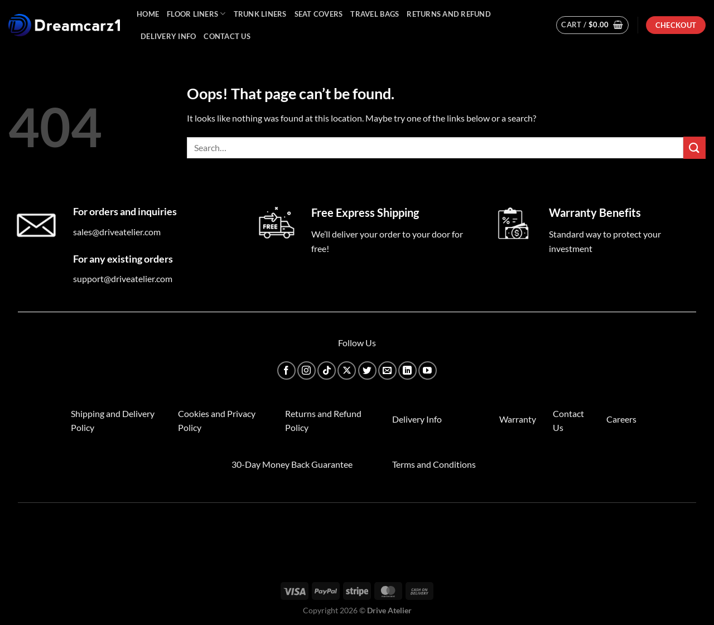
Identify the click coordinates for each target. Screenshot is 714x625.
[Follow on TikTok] (326, 370)
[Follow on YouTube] (427, 370)
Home (148, 13)
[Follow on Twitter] (367, 370)
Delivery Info (168, 36)
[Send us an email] (387, 370)
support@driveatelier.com (122, 278)
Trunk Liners (260, 13)
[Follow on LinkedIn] (407, 370)
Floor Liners (196, 13)
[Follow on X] (346, 370)
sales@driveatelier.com (117, 231)
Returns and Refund (449, 13)
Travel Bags (374, 13)
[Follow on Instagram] (306, 370)
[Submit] (694, 147)
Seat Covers (319, 13)
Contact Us (227, 36)
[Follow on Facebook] (286, 370)
